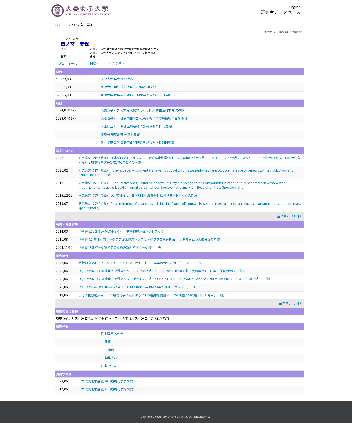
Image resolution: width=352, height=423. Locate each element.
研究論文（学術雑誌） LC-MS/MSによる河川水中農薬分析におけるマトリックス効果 (137, 195)
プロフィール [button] (67, 63)
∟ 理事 (106, 341)
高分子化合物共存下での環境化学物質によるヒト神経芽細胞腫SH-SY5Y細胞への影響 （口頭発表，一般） (152, 295)
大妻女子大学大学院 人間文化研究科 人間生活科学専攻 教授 (143, 110)
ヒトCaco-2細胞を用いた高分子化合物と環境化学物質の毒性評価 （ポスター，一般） (139, 287)
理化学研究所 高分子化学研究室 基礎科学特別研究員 (137, 142)
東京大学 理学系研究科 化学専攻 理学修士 (130, 87)
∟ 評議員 (107, 349)
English (295, 6)
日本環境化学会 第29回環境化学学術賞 (105, 381)
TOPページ (63, 24)
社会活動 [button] (115, 63)
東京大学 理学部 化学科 (117, 78)
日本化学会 (109, 366)
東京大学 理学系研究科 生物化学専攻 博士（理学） (136, 95)
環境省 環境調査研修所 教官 (120, 134)
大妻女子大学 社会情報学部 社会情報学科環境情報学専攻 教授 (144, 118)
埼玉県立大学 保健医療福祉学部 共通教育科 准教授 (136, 126)
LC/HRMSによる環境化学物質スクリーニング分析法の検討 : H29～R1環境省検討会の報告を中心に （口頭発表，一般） (162, 270)
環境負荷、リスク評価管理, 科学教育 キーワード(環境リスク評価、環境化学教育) (113, 318)
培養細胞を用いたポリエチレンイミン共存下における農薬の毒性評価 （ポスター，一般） (141, 262)
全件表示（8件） (291, 303)
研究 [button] (93, 63)
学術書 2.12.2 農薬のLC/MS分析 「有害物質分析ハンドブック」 (122, 231)
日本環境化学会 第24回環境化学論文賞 (105, 389)
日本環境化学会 (112, 333)
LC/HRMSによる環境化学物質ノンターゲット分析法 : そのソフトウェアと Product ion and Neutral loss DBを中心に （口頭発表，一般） (175, 279)
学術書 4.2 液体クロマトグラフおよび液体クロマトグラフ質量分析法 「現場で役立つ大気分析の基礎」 (150, 239)
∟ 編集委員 (109, 357)
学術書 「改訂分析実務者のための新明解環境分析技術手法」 (121, 247)
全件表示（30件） (290, 216)
